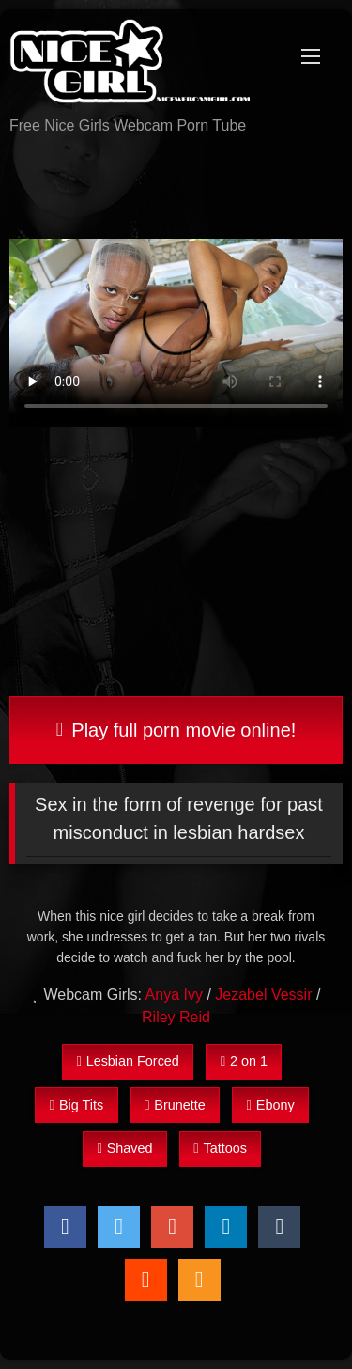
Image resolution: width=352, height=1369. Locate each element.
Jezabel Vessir (263, 995)
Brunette (175, 1104)
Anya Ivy (174, 995)
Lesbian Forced (127, 1060)
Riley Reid (176, 1017)
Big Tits (76, 1104)
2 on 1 (244, 1060)
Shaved (124, 1148)
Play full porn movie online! (176, 730)
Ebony (271, 1104)
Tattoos (220, 1148)
